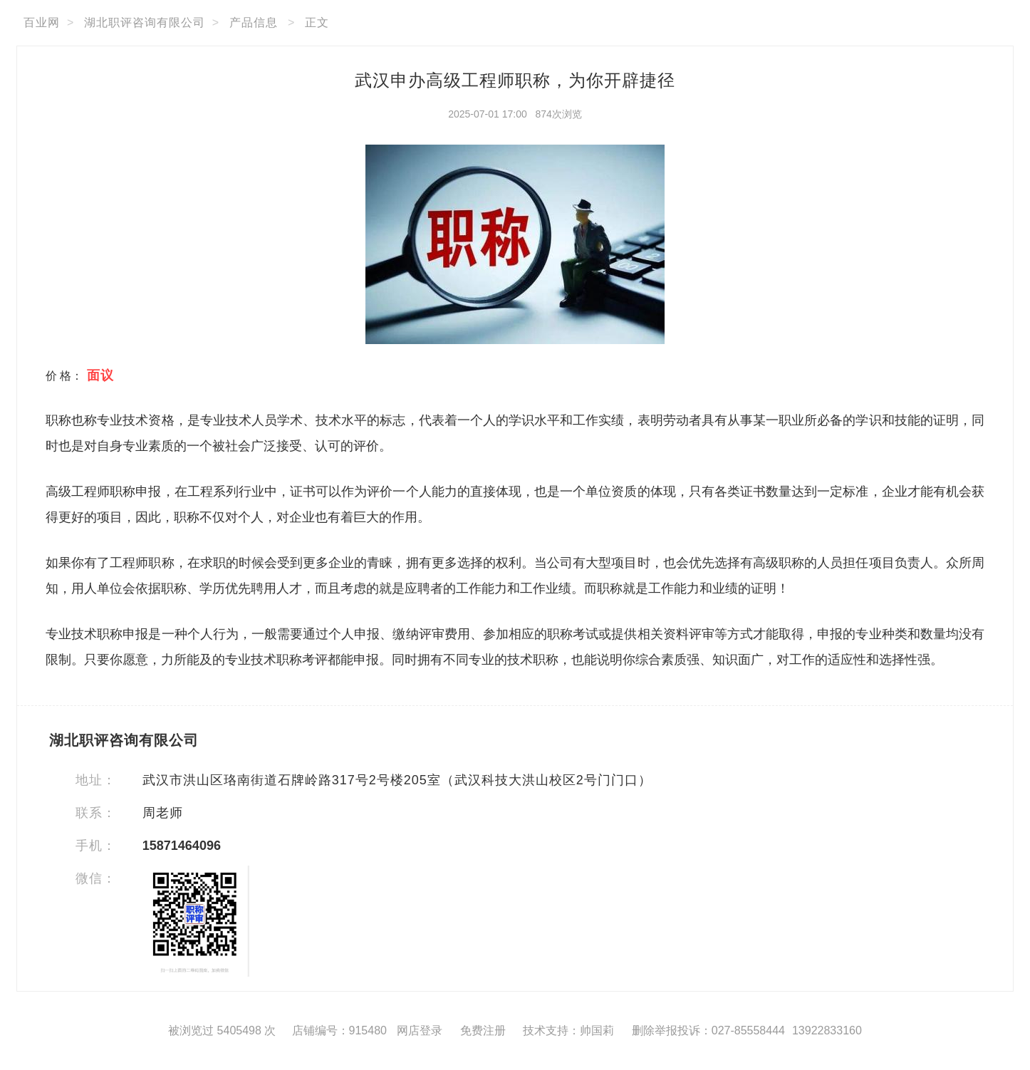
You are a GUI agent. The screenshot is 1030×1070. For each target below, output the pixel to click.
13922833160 (827, 1030)
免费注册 (483, 1030)
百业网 (42, 22)
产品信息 (253, 22)
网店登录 (419, 1030)
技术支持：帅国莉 (568, 1030)
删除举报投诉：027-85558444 (708, 1030)
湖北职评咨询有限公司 (144, 22)
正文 (317, 22)
